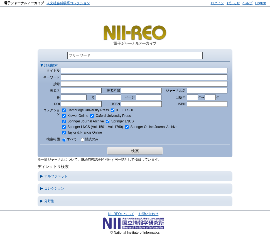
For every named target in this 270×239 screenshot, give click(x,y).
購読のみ (92, 139)
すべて (72, 139)
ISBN (182, 104)
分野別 (49, 201)
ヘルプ (247, 3)
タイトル (53, 71)
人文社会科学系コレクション (68, 3)
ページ (130, 97)
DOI (57, 104)
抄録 (56, 84)
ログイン (217, 3)
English (260, 3)
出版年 (181, 97)
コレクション (54, 188)
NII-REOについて (121, 214)
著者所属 (113, 91)
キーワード (51, 77)
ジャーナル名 (176, 91)
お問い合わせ (148, 214)
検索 (135, 150)
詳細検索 (51, 65)
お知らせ (233, 3)
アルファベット (56, 176)
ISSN (116, 104)
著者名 (55, 91)
